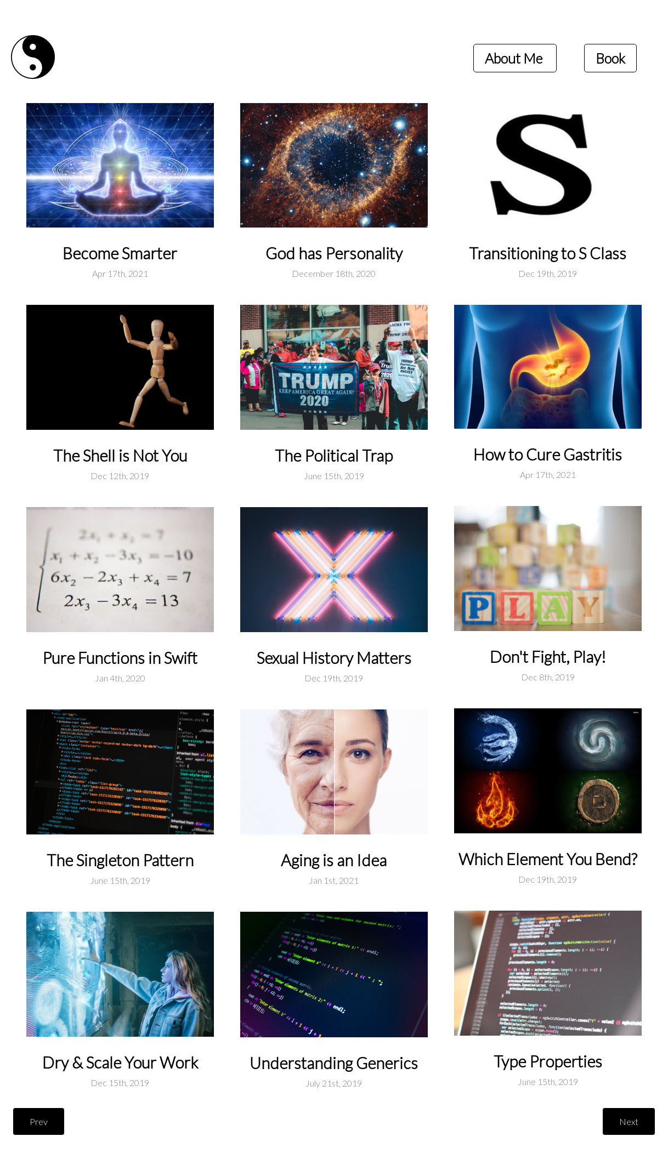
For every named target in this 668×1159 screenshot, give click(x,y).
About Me (515, 58)
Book (610, 58)
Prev (39, 1121)
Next (628, 1121)
